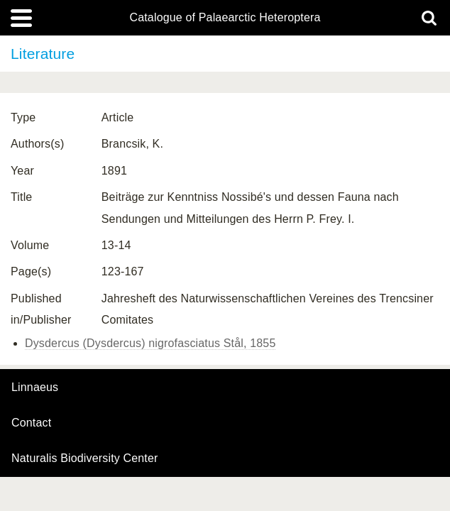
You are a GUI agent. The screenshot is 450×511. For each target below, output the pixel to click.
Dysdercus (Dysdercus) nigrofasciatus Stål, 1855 (150, 343)
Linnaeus (34, 387)
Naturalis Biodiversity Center (84, 458)
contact (31, 423)
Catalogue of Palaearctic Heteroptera (224, 17)
